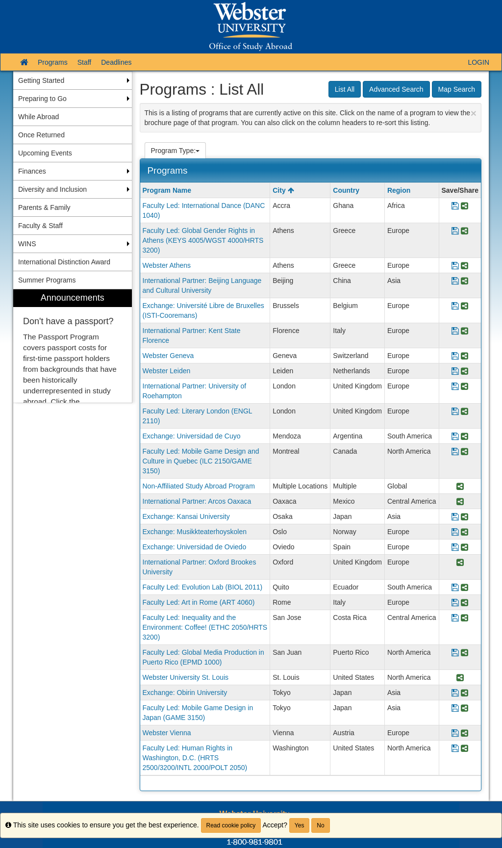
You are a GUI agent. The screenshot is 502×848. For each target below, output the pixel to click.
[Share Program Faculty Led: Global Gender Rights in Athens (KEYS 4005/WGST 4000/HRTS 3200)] (464, 231)
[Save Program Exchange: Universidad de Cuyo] (455, 437)
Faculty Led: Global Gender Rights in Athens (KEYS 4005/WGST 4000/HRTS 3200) (203, 240)
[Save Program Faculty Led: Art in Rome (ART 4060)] (455, 603)
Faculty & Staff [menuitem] (40, 226)
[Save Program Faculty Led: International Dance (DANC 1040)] (455, 206)
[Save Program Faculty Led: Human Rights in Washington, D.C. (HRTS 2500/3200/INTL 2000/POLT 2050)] (455, 748)
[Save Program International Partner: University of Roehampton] (455, 387)
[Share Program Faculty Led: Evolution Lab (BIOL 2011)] (464, 588)
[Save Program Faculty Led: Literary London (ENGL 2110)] (455, 412)
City (283, 190)
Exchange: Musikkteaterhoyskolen (195, 532)
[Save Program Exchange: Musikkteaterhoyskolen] (455, 532)
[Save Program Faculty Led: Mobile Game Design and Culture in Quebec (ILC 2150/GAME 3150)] (455, 452)
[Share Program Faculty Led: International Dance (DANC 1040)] (464, 206)
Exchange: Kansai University (186, 516)
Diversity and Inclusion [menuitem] (52, 189)
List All (344, 89)
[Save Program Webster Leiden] (455, 371)
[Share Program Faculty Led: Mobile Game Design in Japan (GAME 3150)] (464, 708)
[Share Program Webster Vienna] (464, 733)
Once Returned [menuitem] (41, 135)
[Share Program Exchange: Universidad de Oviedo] (464, 547)
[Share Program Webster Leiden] (464, 371)
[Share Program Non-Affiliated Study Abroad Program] (460, 487)
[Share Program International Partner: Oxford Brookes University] (460, 563)
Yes (299, 825)
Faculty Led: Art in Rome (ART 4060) (199, 602)
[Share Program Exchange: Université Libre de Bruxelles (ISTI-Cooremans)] (464, 306)
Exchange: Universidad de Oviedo (195, 547)
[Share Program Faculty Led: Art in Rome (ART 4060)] (464, 603)
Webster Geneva (168, 356)
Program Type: (175, 150)
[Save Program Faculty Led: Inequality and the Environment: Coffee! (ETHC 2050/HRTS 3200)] (455, 618)
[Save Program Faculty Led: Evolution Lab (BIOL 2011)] (455, 588)
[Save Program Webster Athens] (455, 266)
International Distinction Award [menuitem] (64, 262)
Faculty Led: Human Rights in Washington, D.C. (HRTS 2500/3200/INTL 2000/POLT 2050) (195, 757)
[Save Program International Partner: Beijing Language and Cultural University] (455, 281)
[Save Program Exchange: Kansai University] (455, 517)
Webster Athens (167, 265)
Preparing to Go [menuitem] (42, 99)
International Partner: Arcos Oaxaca (197, 501)
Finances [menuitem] (32, 171)
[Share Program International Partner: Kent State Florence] (464, 331)
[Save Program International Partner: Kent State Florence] (455, 331)
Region (398, 190)
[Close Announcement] (474, 113)
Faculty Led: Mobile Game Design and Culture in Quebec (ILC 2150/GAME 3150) (201, 461)
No (320, 825)
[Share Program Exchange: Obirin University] (464, 693)
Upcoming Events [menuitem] (45, 153)
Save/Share (460, 190)
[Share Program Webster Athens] (464, 266)
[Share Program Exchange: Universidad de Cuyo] (464, 437)
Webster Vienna (167, 733)
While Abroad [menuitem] (38, 117)
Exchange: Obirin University (185, 692)
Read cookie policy (231, 825)
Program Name (167, 190)
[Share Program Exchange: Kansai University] (464, 517)
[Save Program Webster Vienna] (455, 733)
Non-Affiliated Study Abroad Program (199, 486)
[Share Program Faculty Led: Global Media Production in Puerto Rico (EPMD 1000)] (464, 653)
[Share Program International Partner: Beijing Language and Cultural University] (464, 281)
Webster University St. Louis (186, 677)
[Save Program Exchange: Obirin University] (455, 693)
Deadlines (116, 62)
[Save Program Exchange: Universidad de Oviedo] (455, 547)
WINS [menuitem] (27, 244)
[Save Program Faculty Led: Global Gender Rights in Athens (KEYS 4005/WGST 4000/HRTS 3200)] (455, 231)
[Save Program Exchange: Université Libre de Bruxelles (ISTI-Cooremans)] (455, 306)
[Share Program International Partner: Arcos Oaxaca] (460, 502)
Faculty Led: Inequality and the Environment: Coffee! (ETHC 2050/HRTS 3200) (205, 627)
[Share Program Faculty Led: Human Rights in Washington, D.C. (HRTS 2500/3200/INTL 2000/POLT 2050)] (464, 748)
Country (346, 190)
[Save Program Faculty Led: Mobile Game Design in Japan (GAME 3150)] (455, 708)
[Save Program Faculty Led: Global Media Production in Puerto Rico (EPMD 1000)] (455, 653)
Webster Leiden (167, 371)
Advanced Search (396, 89)
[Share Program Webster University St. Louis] (460, 678)
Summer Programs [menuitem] (46, 280)
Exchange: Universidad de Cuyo (192, 436)
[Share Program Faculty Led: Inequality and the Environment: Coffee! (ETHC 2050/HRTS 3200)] (464, 618)
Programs (53, 62)
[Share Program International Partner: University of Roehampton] (464, 387)
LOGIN (478, 62)
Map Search (456, 89)
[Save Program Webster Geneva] (455, 356)
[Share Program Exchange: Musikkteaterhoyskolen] (464, 532)
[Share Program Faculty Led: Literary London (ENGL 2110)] (464, 412)
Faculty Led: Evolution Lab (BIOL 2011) (203, 587)
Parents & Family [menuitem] (44, 207)
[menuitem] (72, 346)
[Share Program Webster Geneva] (464, 356)
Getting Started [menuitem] (41, 80)
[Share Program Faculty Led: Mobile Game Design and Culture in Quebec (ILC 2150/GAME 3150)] (464, 452)
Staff (84, 62)
